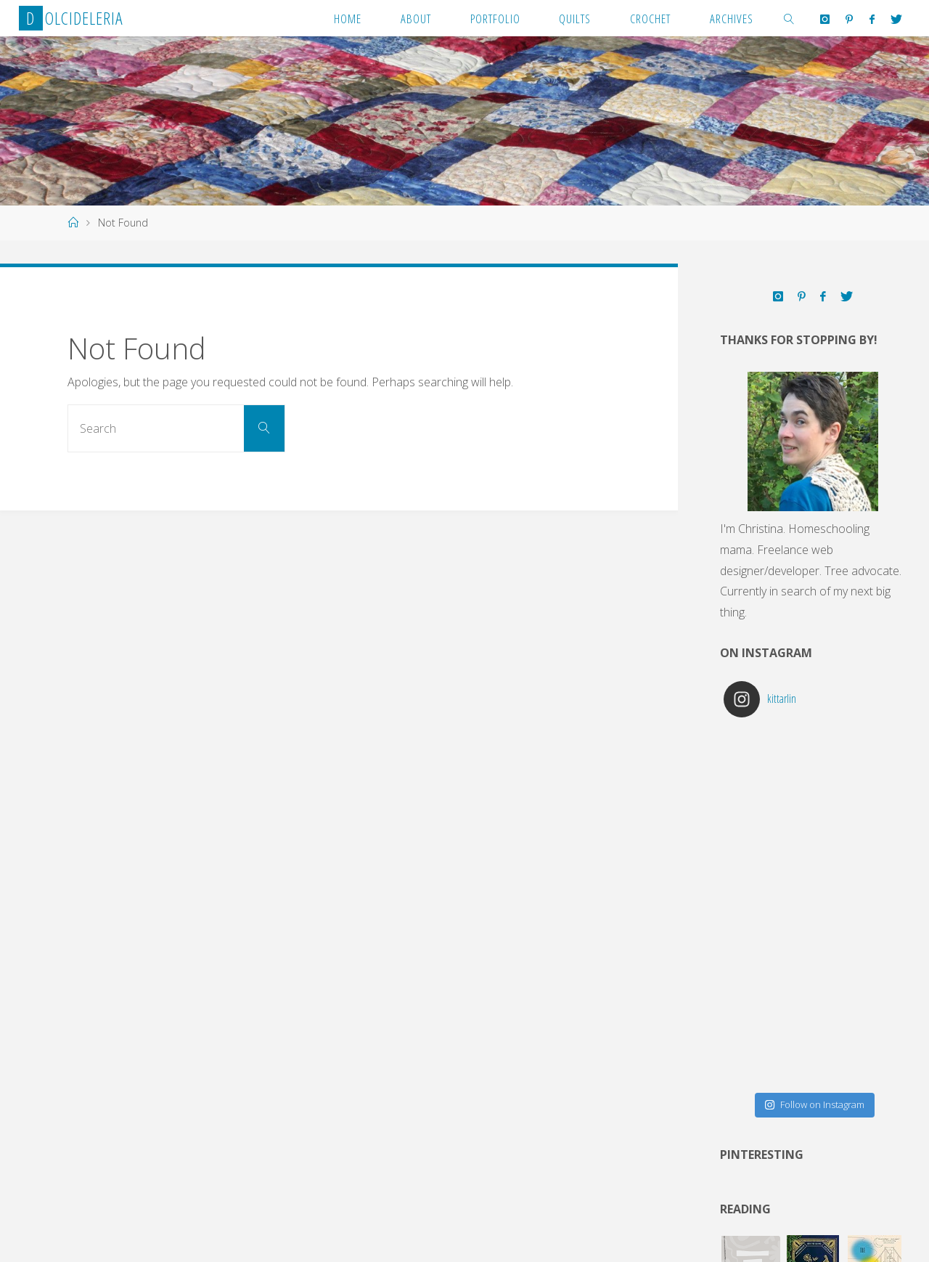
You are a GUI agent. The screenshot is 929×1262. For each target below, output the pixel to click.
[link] (789, 18)
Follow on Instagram (814, 1104)
